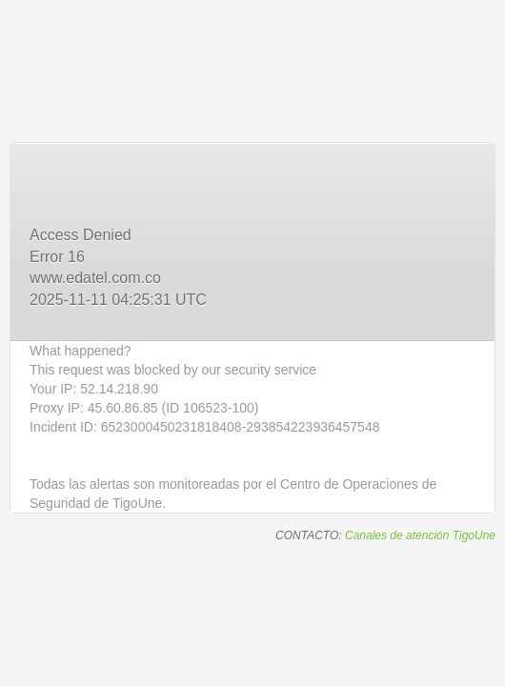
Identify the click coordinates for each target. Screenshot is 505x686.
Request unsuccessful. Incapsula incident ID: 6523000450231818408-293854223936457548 (252, 343)
